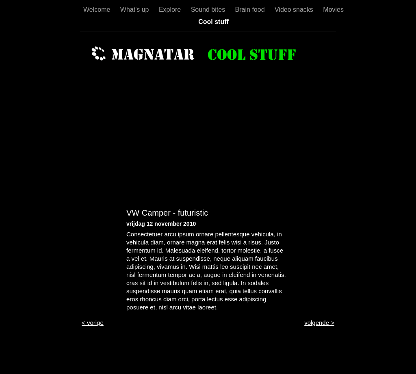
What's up (135, 9)
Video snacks (295, 9)
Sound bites (209, 9)
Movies (333, 9)
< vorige (93, 322)
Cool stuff (213, 21)
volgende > (319, 322)
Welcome (97, 9)
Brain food (250, 9)
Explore (171, 9)
